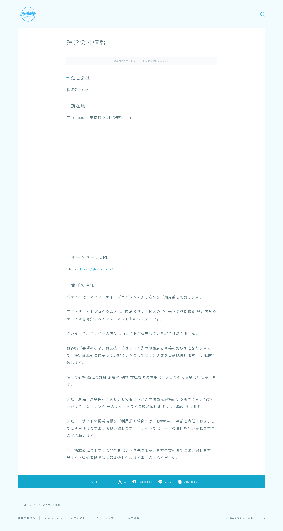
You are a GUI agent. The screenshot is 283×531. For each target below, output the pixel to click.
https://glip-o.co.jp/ (96, 268)
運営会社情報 (26, 518)
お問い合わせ (80, 518)
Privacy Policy (53, 518)
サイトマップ (105, 518)
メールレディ (27, 505)
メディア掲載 (131, 518)
